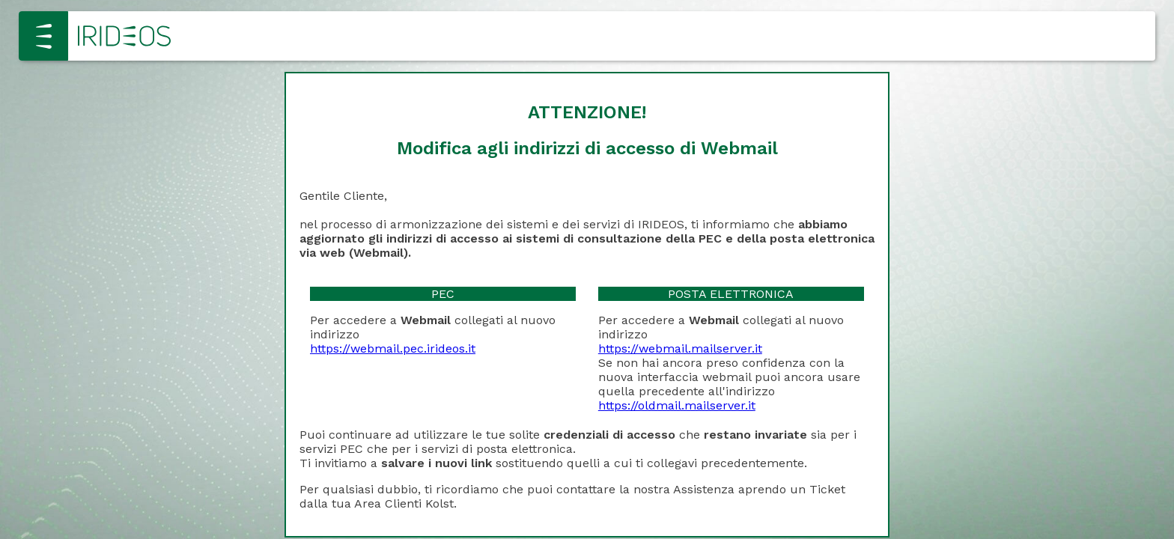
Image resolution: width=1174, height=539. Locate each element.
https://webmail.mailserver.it (680, 348)
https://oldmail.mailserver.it (676, 405)
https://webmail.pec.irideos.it (392, 348)
